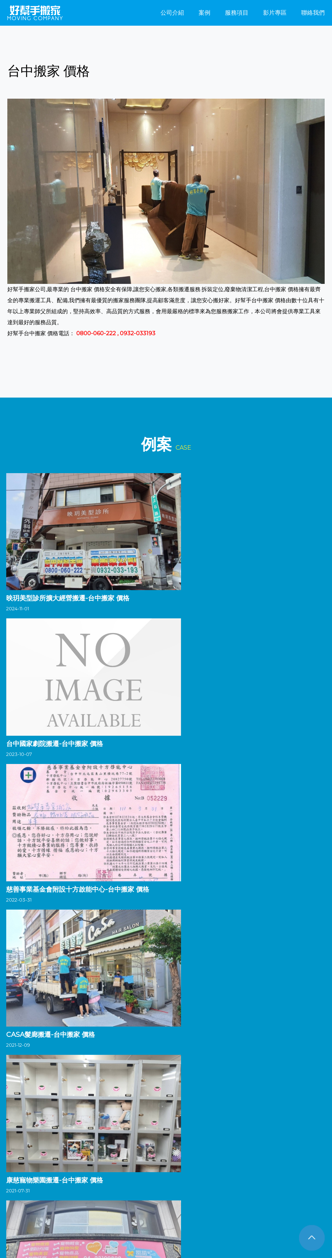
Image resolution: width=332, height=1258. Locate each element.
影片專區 (275, 12)
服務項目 (236, 12)
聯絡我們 (313, 12)
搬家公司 (16, 1161)
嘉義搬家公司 (191, 1161)
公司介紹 (172, 12)
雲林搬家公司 (155, 1161)
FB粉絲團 (26, 1225)
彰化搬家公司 (84, 1161)
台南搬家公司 (227, 1161)
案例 (204, 12)
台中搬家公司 (48, 1161)
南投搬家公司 (120, 1161)
